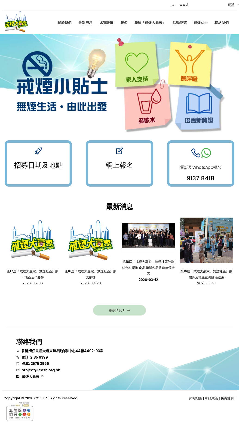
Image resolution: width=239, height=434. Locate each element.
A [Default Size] (184, 5)
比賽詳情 (106, 22)
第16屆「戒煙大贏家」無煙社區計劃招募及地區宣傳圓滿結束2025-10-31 (206, 277)
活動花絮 (180, 22)
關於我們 (65, 22)
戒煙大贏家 (33, 376)
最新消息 (85, 22)
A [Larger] (187, 4)
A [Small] (181, 5)
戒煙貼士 (201, 22)
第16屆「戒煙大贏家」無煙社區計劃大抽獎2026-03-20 (90, 277)
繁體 (230, 4)
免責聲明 (227, 398)
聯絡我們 (221, 22)
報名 (123, 22)
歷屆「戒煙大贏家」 (150, 22)
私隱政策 (211, 398)
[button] (172, 5)
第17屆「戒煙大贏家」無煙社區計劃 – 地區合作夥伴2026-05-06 (32, 277)
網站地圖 (195, 398)
